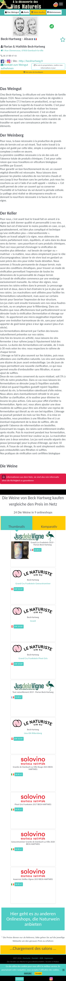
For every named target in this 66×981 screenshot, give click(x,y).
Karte (25, 12)
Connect (19, 979)
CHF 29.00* (18, 626)
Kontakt (35, 958)
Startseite (27, 958)
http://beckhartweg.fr (31, 61)
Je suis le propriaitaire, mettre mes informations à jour (48, 66)
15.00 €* (18, 697)
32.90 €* (18, 849)
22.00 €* (37, 550)
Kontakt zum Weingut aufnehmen (14, 66)
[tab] (16, 523)
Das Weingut (12, 12)
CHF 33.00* (18, 739)
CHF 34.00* (18, 589)
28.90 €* (18, 774)
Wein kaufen (38, 12)
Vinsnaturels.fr (22, 4)
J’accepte (38, 973)
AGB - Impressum (46, 958)
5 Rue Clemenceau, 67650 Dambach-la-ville (22, 50)
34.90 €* (18, 809)
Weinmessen (54, 12)
